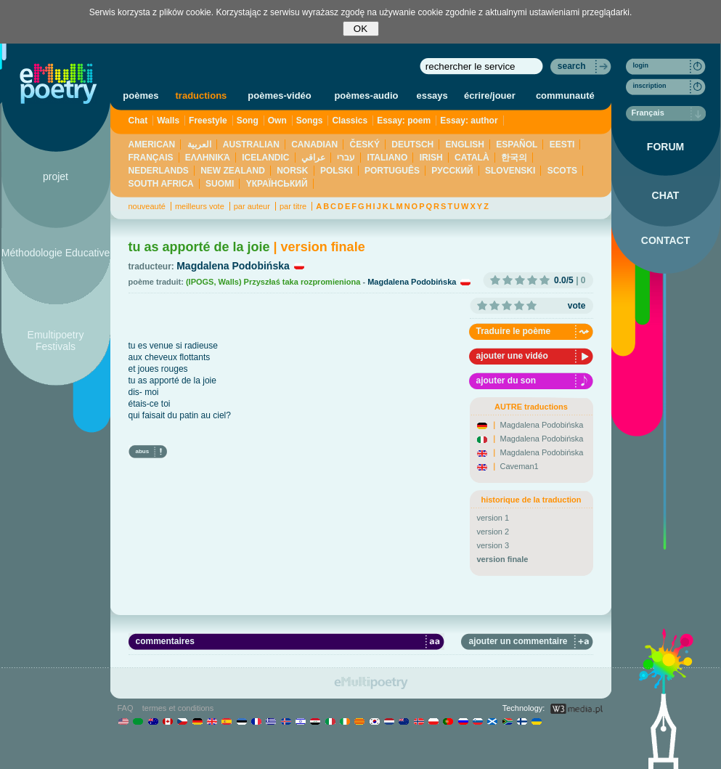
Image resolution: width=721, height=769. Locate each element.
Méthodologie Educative (55, 253)
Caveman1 (519, 466)
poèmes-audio (366, 95)
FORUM (665, 146)
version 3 (493, 545)
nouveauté (147, 206)
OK (360, 28)
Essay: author (468, 120)
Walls (168, 120)
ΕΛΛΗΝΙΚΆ (207, 157)
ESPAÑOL (516, 144)
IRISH (431, 157)
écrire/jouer (490, 95)
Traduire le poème (513, 331)
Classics (349, 120)
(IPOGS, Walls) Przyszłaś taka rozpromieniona (273, 281)
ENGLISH (465, 144)
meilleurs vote (199, 206)
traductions (201, 95)
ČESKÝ (365, 144)
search (572, 66)
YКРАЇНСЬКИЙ (277, 184)
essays (431, 95)
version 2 (493, 531)
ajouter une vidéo (512, 356)
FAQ (126, 708)
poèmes (140, 95)
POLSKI (336, 171)
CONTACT (665, 240)
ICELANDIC (265, 157)
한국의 (514, 157)
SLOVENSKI (510, 171)
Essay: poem (404, 120)
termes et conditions (177, 708)
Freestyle (208, 120)
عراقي (313, 157)
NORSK (292, 171)
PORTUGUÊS (392, 171)
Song (247, 120)
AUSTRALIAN (251, 144)
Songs (309, 120)
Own (277, 120)
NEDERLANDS (159, 171)
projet (55, 176)
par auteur (252, 206)
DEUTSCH (412, 144)
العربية (199, 144)
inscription (650, 85)
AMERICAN (152, 144)
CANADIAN (314, 144)
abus (143, 451)
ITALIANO (387, 157)
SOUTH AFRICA (161, 184)
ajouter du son (506, 380)
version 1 (493, 517)
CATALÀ (472, 157)
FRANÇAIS (151, 157)
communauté (565, 95)
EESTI (562, 144)
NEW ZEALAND (232, 171)
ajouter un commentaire (517, 641)
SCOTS (562, 171)
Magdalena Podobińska (233, 266)
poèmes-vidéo (279, 95)
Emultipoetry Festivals (56, 340)
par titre (293, 206)
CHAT (666, 195)
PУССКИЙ (452, 171)
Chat (138, 120)
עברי (346, 157)
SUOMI (219, 184)
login (641, 65)
